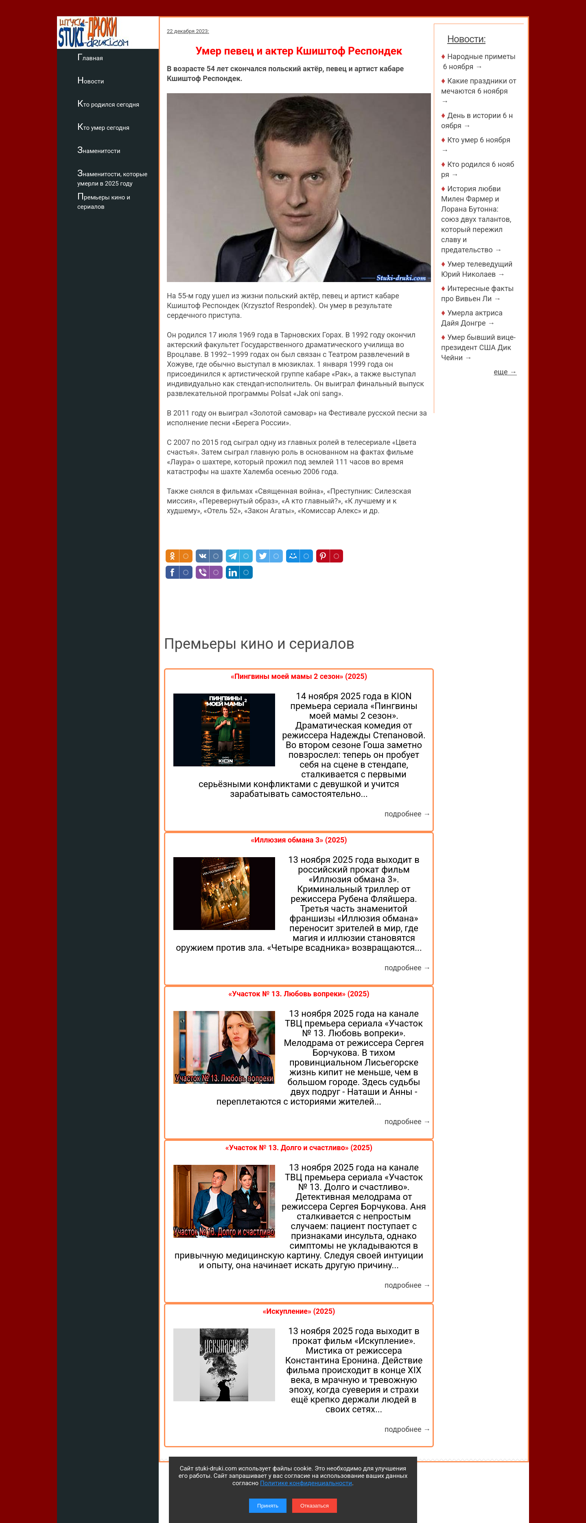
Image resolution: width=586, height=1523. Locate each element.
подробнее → (408, 814)
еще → (505, 372)
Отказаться (314, 1506)
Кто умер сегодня (103, 126)
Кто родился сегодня (108, 103)
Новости (90, 80)
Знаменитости (98, 149)
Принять (267, 1506)
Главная (90, 57)
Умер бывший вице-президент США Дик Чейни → (478, 347)
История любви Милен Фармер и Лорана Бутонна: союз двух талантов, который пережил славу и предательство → (476, 219)
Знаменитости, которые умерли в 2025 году (112, 178)
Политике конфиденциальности (306, 1483)
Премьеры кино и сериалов (103, 201)
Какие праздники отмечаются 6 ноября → (478, 91)
